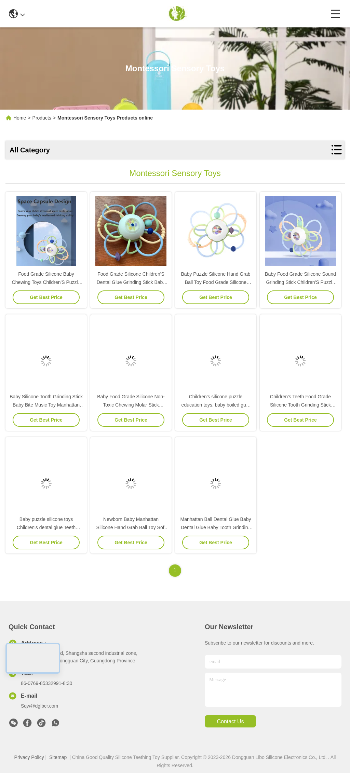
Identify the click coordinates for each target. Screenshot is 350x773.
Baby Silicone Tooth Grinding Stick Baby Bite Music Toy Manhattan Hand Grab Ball (46, 405)
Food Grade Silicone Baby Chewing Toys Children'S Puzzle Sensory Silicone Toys (46, 282)
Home (19, 118)
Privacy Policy (29, 757)
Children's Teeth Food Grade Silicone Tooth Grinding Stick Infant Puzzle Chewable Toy (300, 405)
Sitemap (58, 757)
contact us (230, 721)
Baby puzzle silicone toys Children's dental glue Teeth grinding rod (46, 527)
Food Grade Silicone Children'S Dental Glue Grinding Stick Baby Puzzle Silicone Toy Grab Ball (131, 282)
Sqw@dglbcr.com (39, 706)
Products (41, 118)
